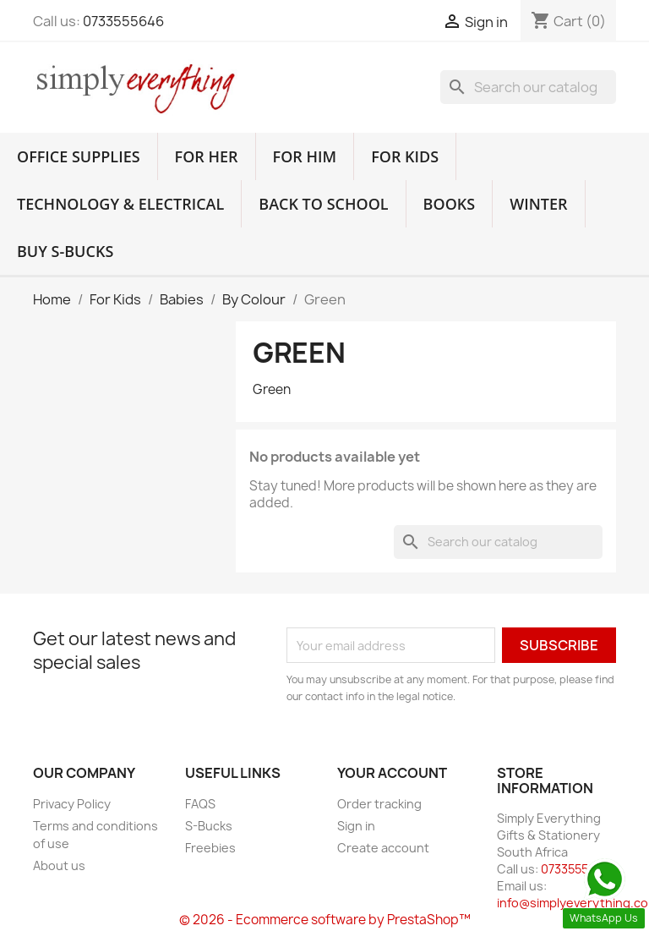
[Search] (528, 87)
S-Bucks (208, 826)
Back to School (323, 204)
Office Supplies (78, 156)
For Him (305, 156)
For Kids (405, 156)
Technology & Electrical (120, 204)
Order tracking (379, 804)
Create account (383, 848)
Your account (392, 773)
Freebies (210, 848)
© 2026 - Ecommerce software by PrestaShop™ (325, 919)
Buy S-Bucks (65, 251)
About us (59, 865)
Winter (538, 204)
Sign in (356, 826)
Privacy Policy (72, 804)
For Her (206, 156)
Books (449, 204)
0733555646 (123, 21)
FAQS (200, 804)
